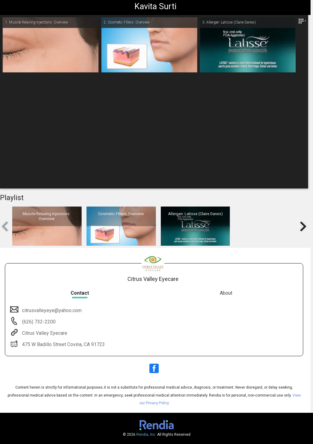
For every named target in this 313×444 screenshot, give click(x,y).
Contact (80, 293)
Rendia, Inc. (146, 434)
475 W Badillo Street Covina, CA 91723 (63, 344)
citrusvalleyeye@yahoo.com (51, 310)
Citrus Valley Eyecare (44, 333)
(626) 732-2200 (38, 322)
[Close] (302, 21)
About (226, 293)
